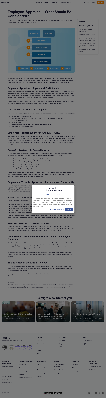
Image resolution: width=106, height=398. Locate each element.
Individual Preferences (57, 209)
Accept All (69, 209)
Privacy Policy (50, 194)
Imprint (58, 194)
